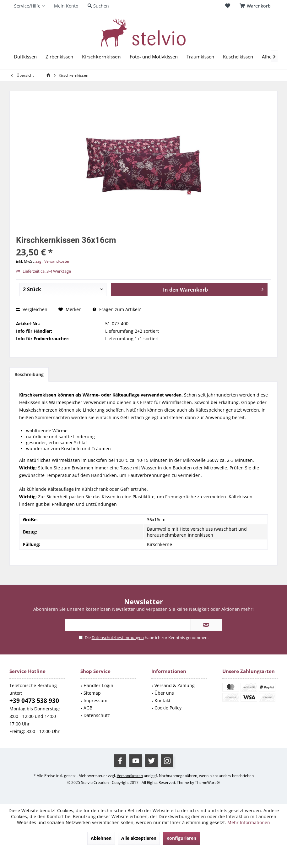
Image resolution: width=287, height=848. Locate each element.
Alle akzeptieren (138, 838)
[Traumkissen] (200, 56)
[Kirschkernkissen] (101, 56)
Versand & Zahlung (174, 685)
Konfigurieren (181, 838)
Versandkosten (130, 775)
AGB (88, 708)
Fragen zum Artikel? (117, 309)
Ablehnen (101, 838)
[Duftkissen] (25, 56)
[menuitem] (256, 6)
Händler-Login (98, 685)
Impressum (95, 700)
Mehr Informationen (248, 822)
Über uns (164, 693)
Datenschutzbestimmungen (118, 637)
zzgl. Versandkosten (52, 261)
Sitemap (92, 693)
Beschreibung (29, 374)
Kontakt (162, 700)
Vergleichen (31, 309)
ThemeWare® (207, 782)
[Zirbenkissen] (59, 56)
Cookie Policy (167, 708)
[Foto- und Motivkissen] (153, 56)
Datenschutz (97, 715)
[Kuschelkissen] (238, 56)
